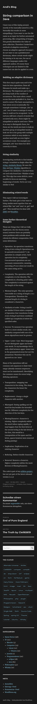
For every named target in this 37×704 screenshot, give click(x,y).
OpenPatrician (23, 595)
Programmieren (8, 484)
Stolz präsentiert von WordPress (22, 700)
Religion (7, 607)
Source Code (26, 611)
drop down (12, 574)
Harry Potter (8, 582)
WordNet (14, 212)
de (5, 574)
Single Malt (8, 611)
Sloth (17, 611)
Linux (21, 590)
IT (6, 640)
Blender (10, 643)
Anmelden (9, 684)
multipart (29, 590)
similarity (6, 486)
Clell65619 (7, 570)
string (11, 486)
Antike (23, 565)
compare (19, 484)
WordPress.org (10, 692)
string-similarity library (12, 165)
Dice (4, 168)
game (27, 578)
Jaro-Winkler (15, 168)
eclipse (26, 574)
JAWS (5, 212)
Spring (6, 615)
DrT (20, 574)
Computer (11, 645)
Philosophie (8, 599)
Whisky (23, 619)
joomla (9, 654)
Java (21, 482)
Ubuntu (15, 619)
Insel (19, 586)
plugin (23, 599)
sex (24, 607)
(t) (24, 482)
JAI (24, 586)
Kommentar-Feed (12, 689)
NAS (5, 595)
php (16, 599)
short (30, 607)
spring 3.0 (15, 615)
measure (29, 484)
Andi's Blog (9, 7)
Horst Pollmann (22, 582)
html (5, 586)
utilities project (26, 471)
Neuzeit (12, 595)
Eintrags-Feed (10, 687)
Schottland (16, 607)
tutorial (6, 619)
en (5, 578)
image (12, 586)
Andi (7, 482)
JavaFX (6, 590)
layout (13, 590)
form (10, 578)
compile (26, 570)
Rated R (21, 603)
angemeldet (15, 503)
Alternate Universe (11, 565)
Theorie (24, 615)
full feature (18, 578)
